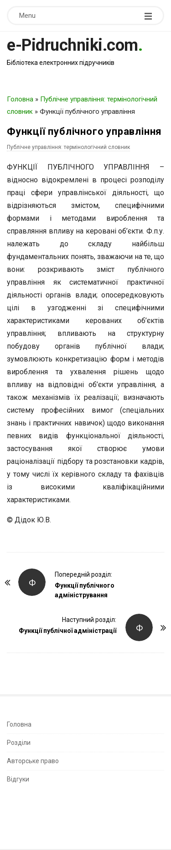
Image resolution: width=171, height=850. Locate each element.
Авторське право (33, 761)
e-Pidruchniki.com (72, 45)
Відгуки (18, 779)
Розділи (19, 742)
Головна (20, 99)
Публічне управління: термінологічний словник (68, 147)
